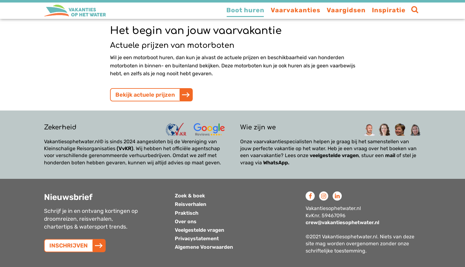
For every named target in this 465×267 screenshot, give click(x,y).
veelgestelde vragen (334, 155)
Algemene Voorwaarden (204, 247)
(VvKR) (125, 148)
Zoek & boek (190, 196)
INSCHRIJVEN (68, 245)
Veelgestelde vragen (199, 230)
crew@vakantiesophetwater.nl (342, 222)
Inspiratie (389, 10)
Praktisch (186, 213)
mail (390, 155)
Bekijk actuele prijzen (145, 94)
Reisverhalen (190, 204)
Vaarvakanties (295, 10)
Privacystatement (197, 238)
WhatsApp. (276, 163)
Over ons (186, 221)
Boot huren (245, 10)
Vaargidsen (346, 10)
